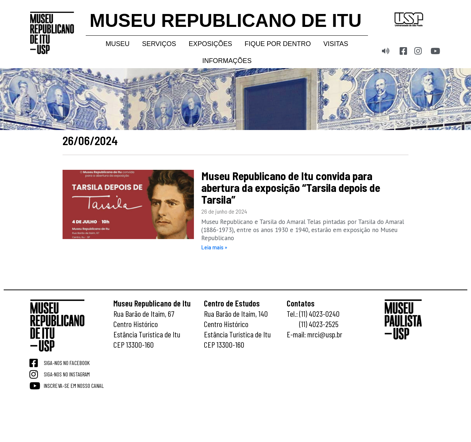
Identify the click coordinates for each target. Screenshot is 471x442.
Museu (118, 44)
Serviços (159, 44)
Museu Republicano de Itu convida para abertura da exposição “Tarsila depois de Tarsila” (290, 187)
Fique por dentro (278, 44)
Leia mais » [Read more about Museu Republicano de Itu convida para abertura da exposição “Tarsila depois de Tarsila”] (214, 246)
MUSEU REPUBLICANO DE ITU (226, 20)
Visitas (335, 44)
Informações (227, 60)
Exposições (210, 44)
